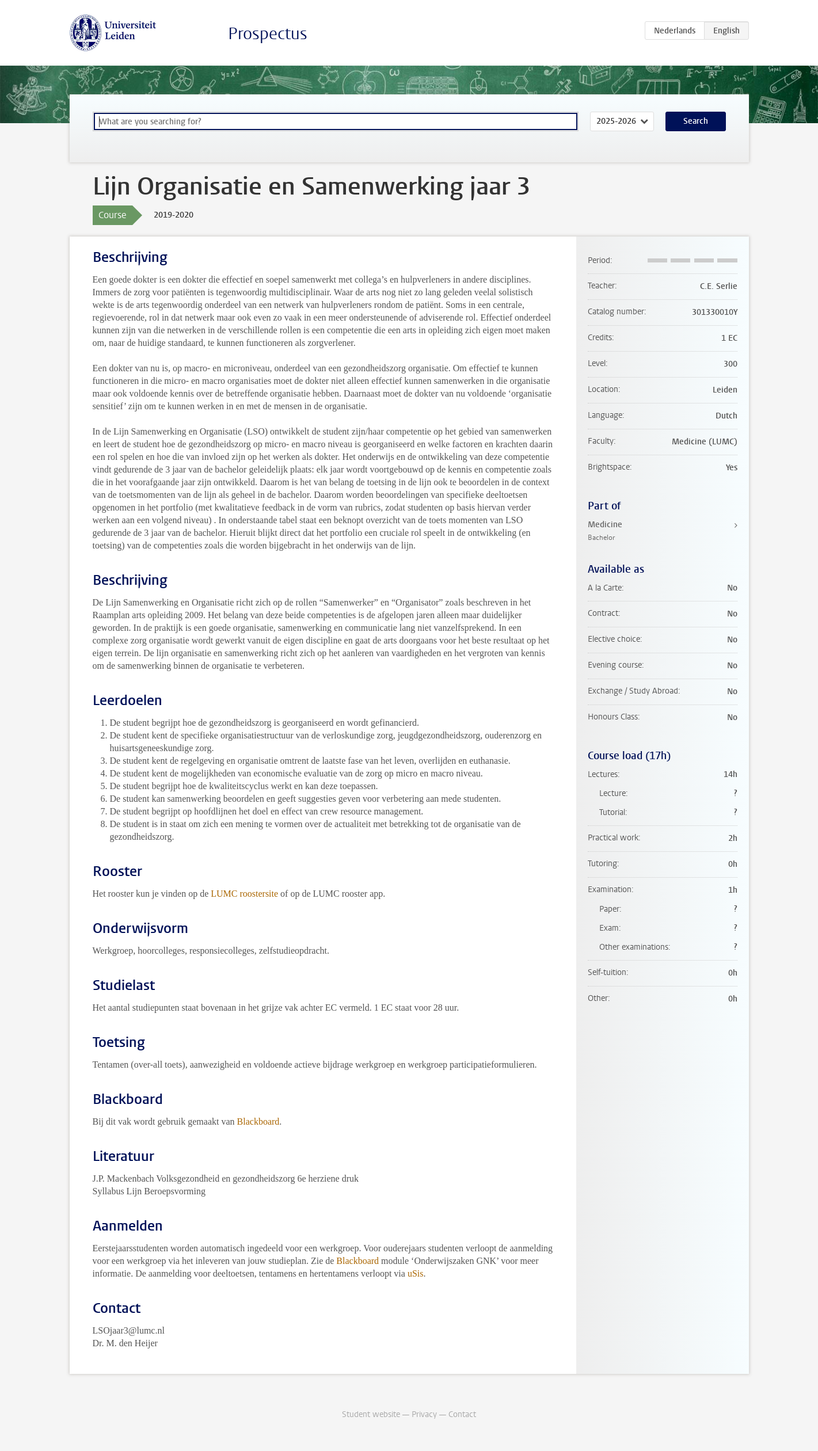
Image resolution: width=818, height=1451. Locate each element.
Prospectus (267, 33)
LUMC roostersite (244, 893)
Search (695, 121)
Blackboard (258, 1121)
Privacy (424, 1414)
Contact (462, 1414)
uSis (416, 1273)
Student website (371, 1414)
